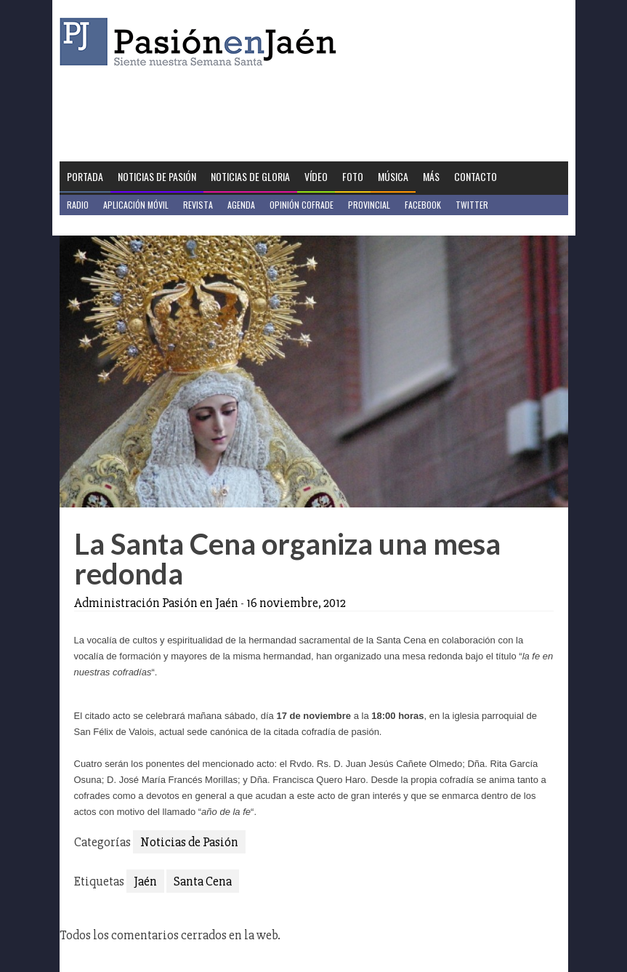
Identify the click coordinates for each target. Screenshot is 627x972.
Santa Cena (203, 881)
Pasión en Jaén (202, 42)
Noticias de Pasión (157, 176)
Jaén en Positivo (98, 225)
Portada (85, 176)
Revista (198, 204)
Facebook (423, 204)
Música (393, 176)
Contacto (475, 176)
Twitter (472, 204)
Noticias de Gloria (250, 176)
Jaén (145, 881)
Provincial (369, 204)
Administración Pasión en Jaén (156, 603)
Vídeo (316, 176)
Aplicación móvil (136, 204)
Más (431, 176)
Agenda (241, 204)
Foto (352, 176)
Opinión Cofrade (301, 204)
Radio (78, 204)
